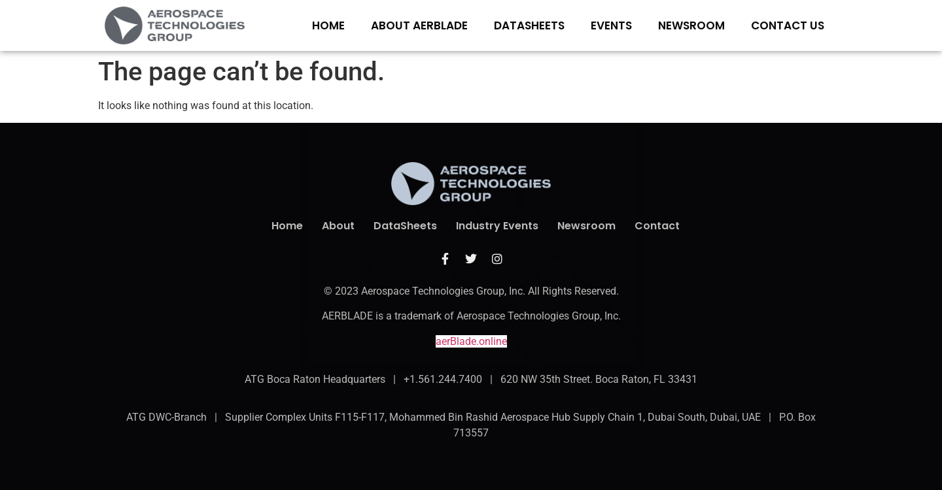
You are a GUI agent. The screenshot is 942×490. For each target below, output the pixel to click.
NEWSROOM (691, 25)
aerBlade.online (471, 341)
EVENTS (611, 25)
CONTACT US (787, 25)
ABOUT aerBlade (419, 25)
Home (328, 25)
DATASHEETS (529, 25)
